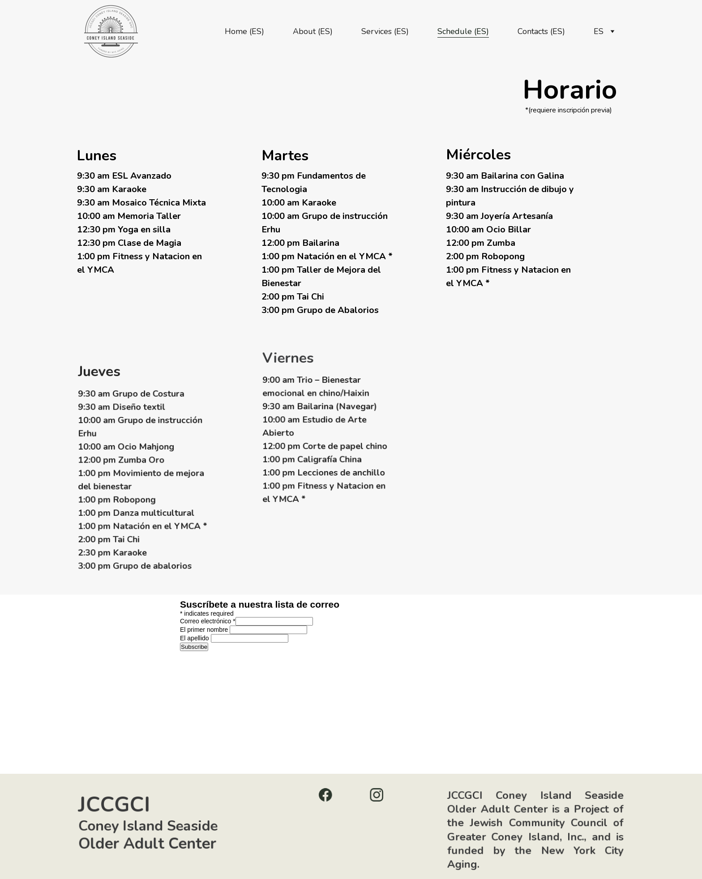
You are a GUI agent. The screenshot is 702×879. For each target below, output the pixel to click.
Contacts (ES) (541, 31)
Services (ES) (385, 31)
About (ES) (313, 31)
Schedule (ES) (463, 31)
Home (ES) (244, 31)
